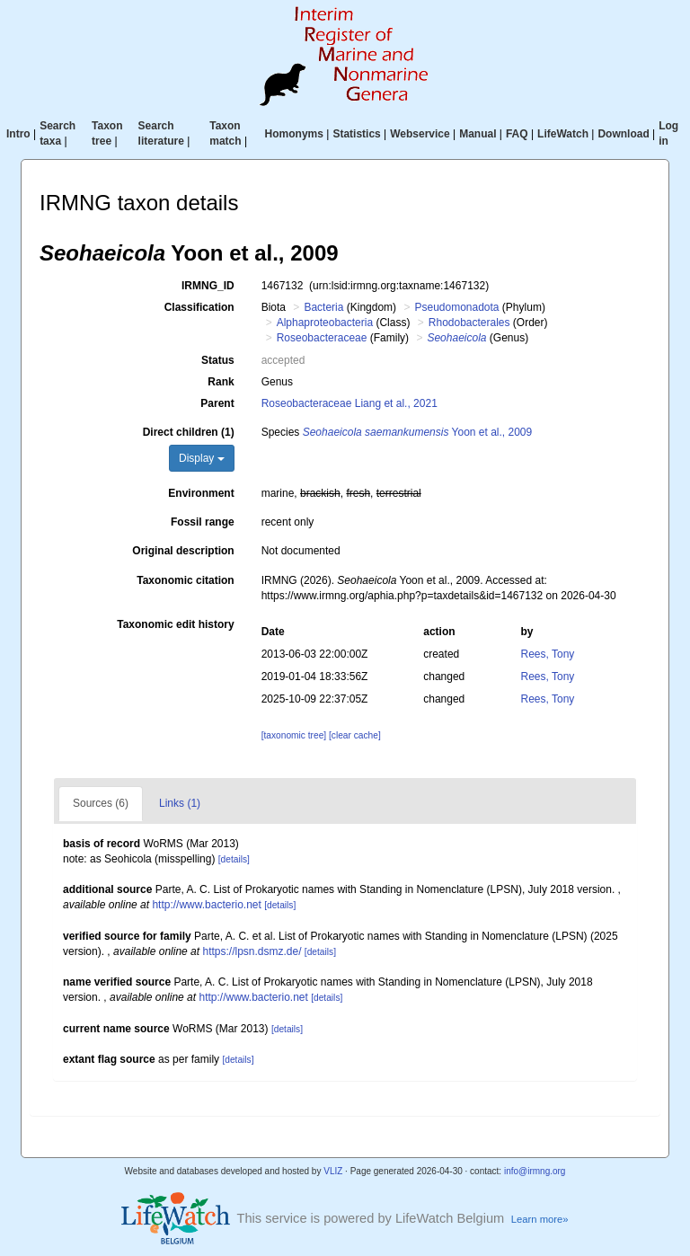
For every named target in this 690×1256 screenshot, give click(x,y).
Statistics (356, 134)
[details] (234, 859)
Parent (217, 403)
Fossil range (202, 522)
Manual (477, 134)
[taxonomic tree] (293, 735)
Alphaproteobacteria (325, 322)
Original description (183, 550)
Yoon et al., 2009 (418, 432)
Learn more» (540, 1219)
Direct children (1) (188, 432)
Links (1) (179, 803)
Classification (199, 307)
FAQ (517, 134)
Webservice (420, 134)
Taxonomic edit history (175, 624)
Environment (201, 493)
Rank (221, 382)
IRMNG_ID (207, 285)
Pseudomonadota (456, 307)
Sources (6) (100, 803)
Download (623, 134)
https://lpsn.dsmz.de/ (251, 951)
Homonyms (294, 134)
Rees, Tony (548, 654)
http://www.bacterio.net (206, 904)
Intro (18, 134)
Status (217, 360)
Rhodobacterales (469, 322)
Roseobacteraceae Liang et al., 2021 (349, 403)
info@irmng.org (535, 1171)
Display (202, 458)
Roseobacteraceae (322, 338)
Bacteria (323, 307)
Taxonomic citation (185, 580)
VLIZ (332, 1171)
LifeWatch (562, 134)
